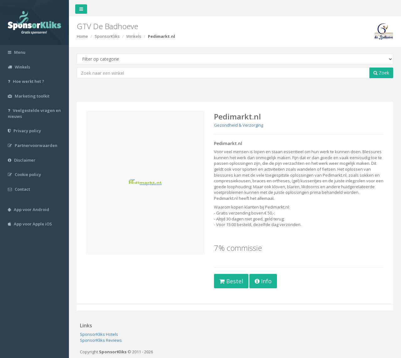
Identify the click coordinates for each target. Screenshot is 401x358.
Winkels (133, 36)
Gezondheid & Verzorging (238, 125)
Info (263, 281)
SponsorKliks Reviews (101, 340)
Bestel (231, 281)
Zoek (381, 73)
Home (82, 36)
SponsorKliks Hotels (99, 334)
